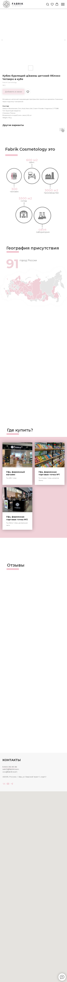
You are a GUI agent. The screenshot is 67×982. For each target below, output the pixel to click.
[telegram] (11, 783)
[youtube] (8, 783)
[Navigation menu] (63, 4)
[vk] (4, 783)
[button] (47, 4)
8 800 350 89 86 (9, 767)
